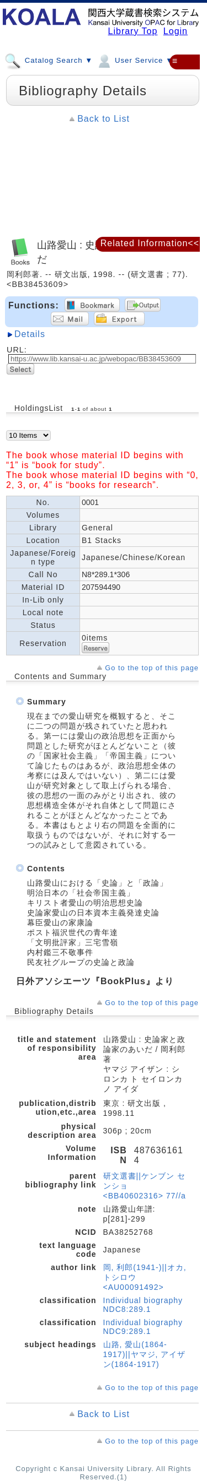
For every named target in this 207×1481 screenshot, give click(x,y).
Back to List (103, 118)
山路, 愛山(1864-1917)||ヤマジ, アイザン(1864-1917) (144, 1354)
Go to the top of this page (152, 668)
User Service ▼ (134, 60)
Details (29, 334)
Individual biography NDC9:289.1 (143, 1327)
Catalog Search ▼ (48, 60)
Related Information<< (149, 243)
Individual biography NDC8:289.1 (143, 1305)
